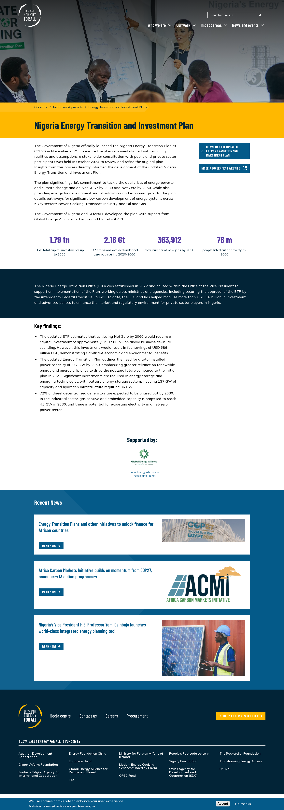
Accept (223, 804)
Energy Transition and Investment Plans (117, 107)
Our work (183, 25)
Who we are (157, 25)
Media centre (60, 716)
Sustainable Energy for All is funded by (49, 741)
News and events (245, 25)
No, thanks (243, 804)
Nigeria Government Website (224, 168)
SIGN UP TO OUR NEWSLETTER (239, 716)
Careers (112, 716)
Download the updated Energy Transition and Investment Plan (220, 151)
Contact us (88, 716)
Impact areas (211, 25)
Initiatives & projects (68, 107)
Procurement (137, 716)
